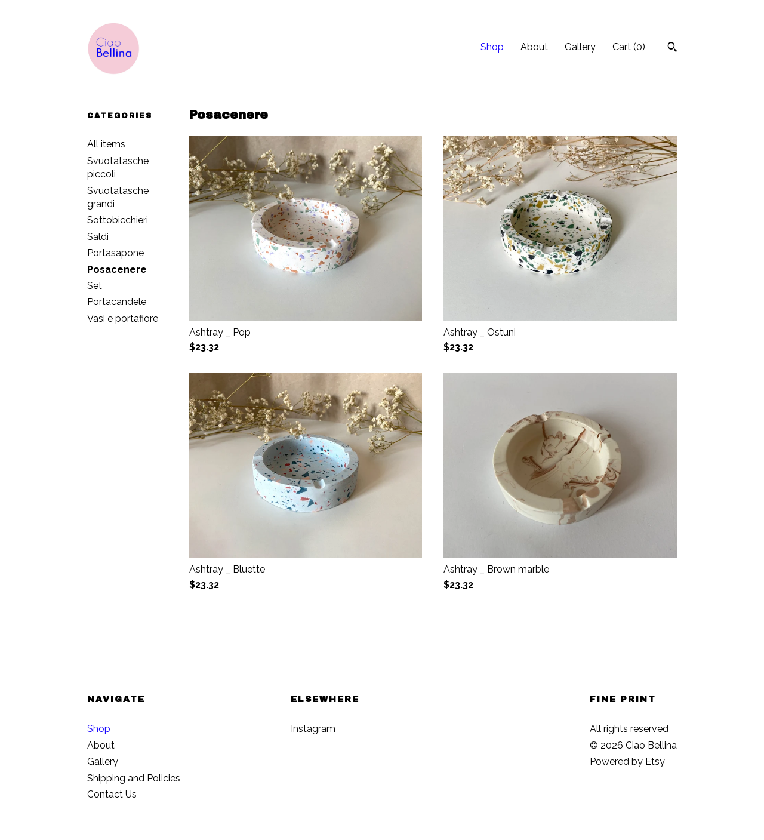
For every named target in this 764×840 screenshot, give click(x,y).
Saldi (98, 236)
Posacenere (117, 269)
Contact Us (112, 794)
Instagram (313, 728)
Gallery (580, 47)
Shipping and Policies (133, 778)
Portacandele (116, 301)
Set (94, 285)
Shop (492, 47)
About (534, 47)
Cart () (628, 47)
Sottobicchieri (117, 220)
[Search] (672, 48)
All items (106, 144)
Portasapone (115, 253)
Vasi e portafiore (122, 318)
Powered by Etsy (627, 761)
